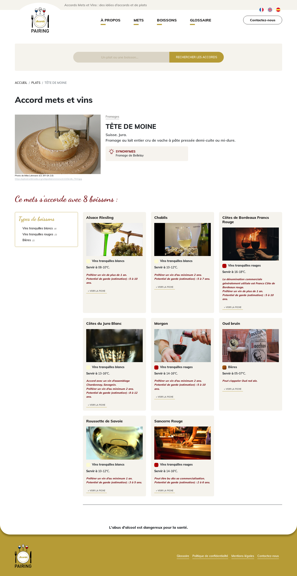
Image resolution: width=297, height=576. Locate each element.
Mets (139, 20)
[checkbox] (46, 228)
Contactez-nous (262, 20)
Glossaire (200, 20)
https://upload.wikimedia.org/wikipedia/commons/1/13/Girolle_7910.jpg (48, 179)
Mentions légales (242, 556)
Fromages (112, 116)
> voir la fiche (96, 291)
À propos (110, 20)
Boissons (167, 20)
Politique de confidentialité (210, 556)
